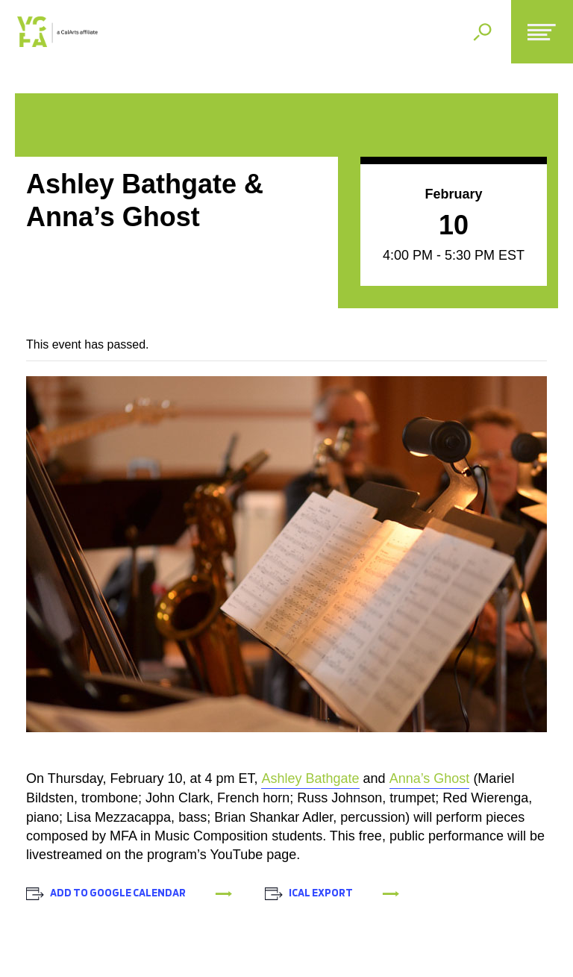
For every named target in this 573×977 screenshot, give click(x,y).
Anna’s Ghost (429, 778)
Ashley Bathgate (310, 778)
